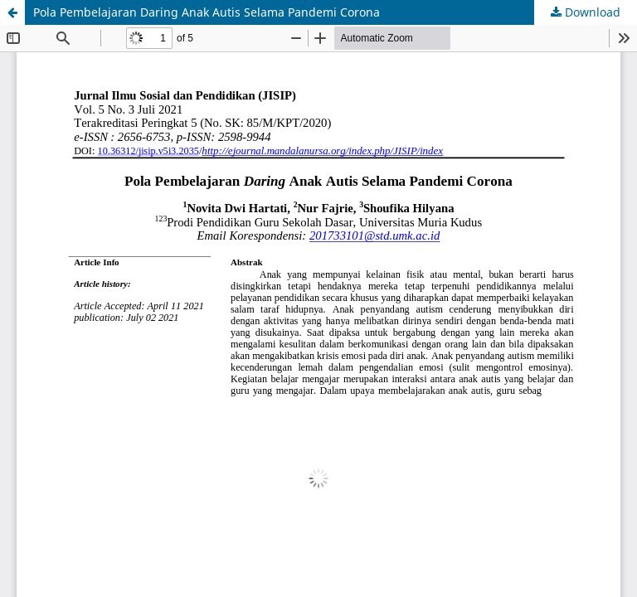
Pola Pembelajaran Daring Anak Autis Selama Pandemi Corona (206, 12)
